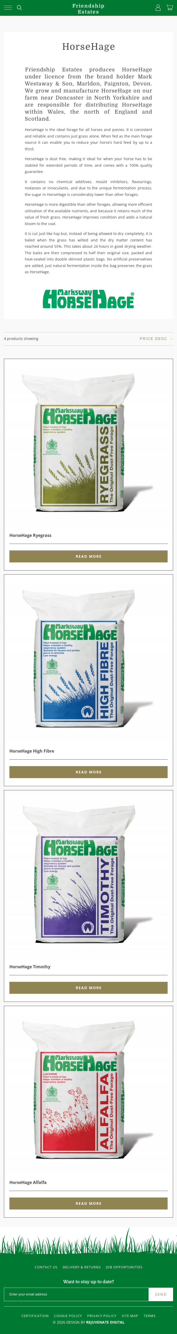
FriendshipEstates (88, 9)
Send (161, 1294)
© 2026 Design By (89, 1322)
